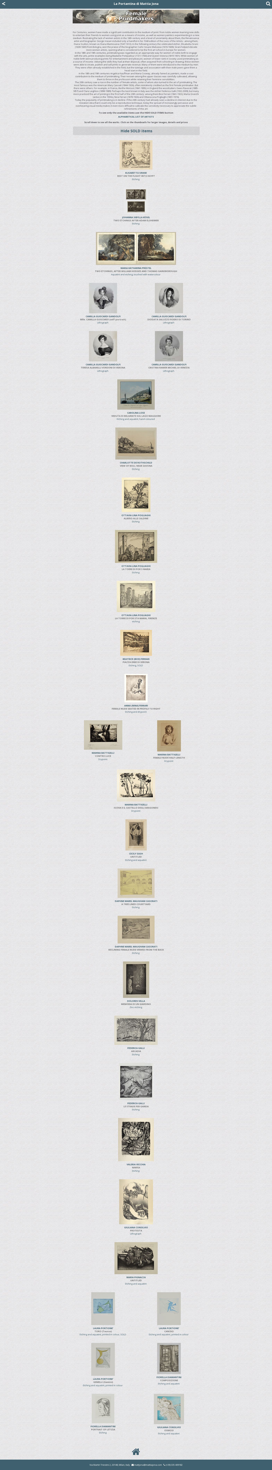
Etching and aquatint (136, 857)
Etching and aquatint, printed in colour (169, 1331)
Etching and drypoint (136, 709)
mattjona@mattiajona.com (148, 1464)
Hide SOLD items (136, 130)
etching (136, 618)
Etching (136, 176)
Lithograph (103, 319)
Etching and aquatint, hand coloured (136, 416)
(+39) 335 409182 (172, 1464)
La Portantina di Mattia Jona (136, 4)
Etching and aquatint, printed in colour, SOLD (103, 1331)
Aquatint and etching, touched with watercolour (136, 271)
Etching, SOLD (136, 662)
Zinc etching (136, 1004)
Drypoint (103, 756)
